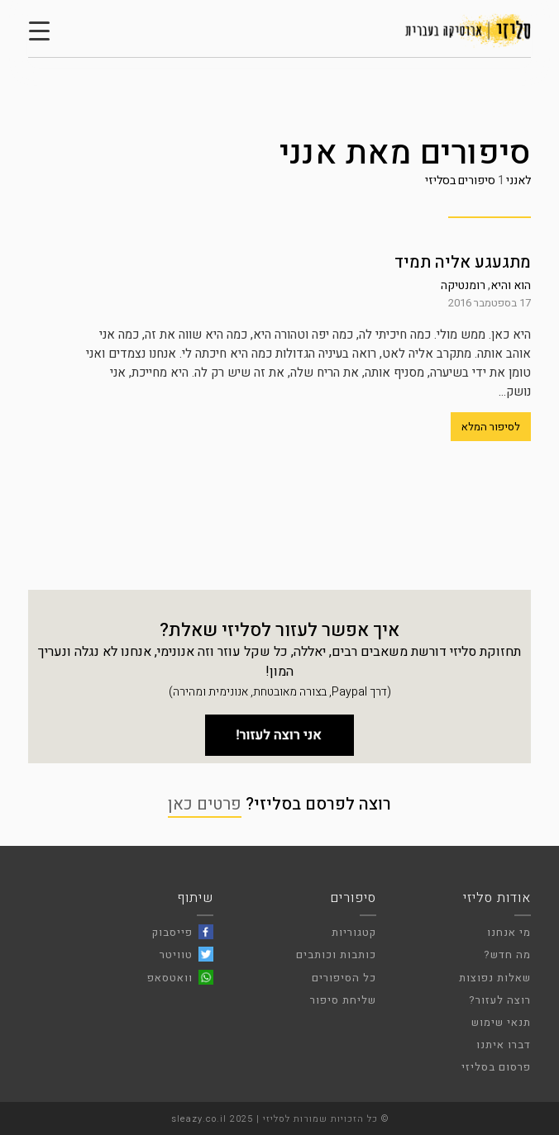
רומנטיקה (463, 285)
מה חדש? (507, 954)
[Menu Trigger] (38, 30)
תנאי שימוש (501, 1022)
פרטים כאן (204, 804)
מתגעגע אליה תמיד (462, 262)
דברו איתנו (503, 1044)
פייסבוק (172, 932)
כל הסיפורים (344, 977)
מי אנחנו (509, 932)
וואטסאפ (170, 977)
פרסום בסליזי (496, 1067)
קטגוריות (354, 932)
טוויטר (176, 954)
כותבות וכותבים (336, 954)
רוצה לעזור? (500, 1000)
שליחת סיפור (343, 1000)
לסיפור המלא (490, 427)
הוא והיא (510, 285)
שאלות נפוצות (495, 977)
